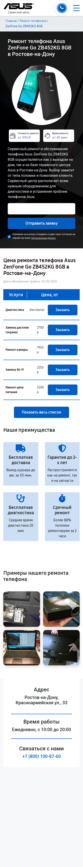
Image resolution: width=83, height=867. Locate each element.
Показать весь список (41, 412)
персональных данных (43, 238)
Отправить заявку (41, 223)
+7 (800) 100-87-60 (41, 756)
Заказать (63, 310)
